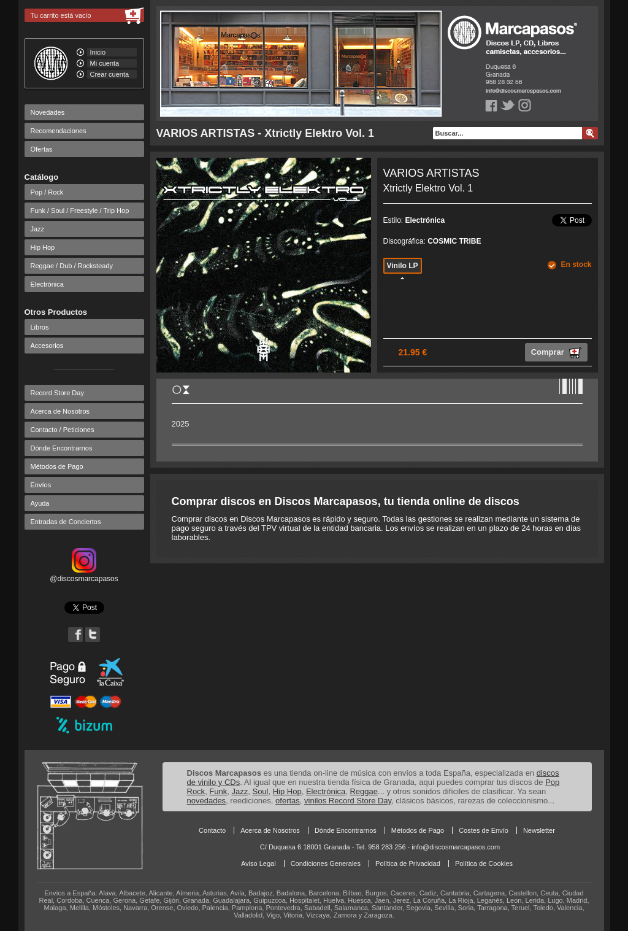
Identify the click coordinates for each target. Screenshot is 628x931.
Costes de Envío (483, 830)
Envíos (41, 485)
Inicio (98, 52)
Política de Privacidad (407, 863)
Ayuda (40, 503)
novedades (206, 800)
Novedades (48, 112)
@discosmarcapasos (84, 574)
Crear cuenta (109, 74)
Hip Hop (43, 247)
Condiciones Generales (326, 863)
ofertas (287, 800)
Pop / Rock (47, 192)
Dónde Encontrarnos (62, 448)
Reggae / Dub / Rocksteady (72, 265)
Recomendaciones (58, 130)
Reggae (364, 791)
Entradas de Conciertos (66, 521)
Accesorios (47, 345)
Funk (218, 791)
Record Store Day (57, 392)
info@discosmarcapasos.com (456, 847)
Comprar (556, 353)
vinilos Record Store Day (347, 800)
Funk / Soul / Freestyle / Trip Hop (80, 210)
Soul (260, 791)
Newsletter (539, 830)
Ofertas (42, 149)
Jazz (38, 229)
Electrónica (47, 284)
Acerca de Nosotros (60, 411)
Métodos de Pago (57, 466)
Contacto (212, 830)
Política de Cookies (484, 863)
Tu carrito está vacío (61, 15)
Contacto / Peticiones (62, 429)
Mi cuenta (105, 63)
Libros (40, 327)
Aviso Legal (258, 863)
